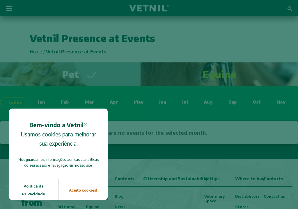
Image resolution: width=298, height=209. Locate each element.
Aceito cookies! (83, 190)
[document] (149, 104)
